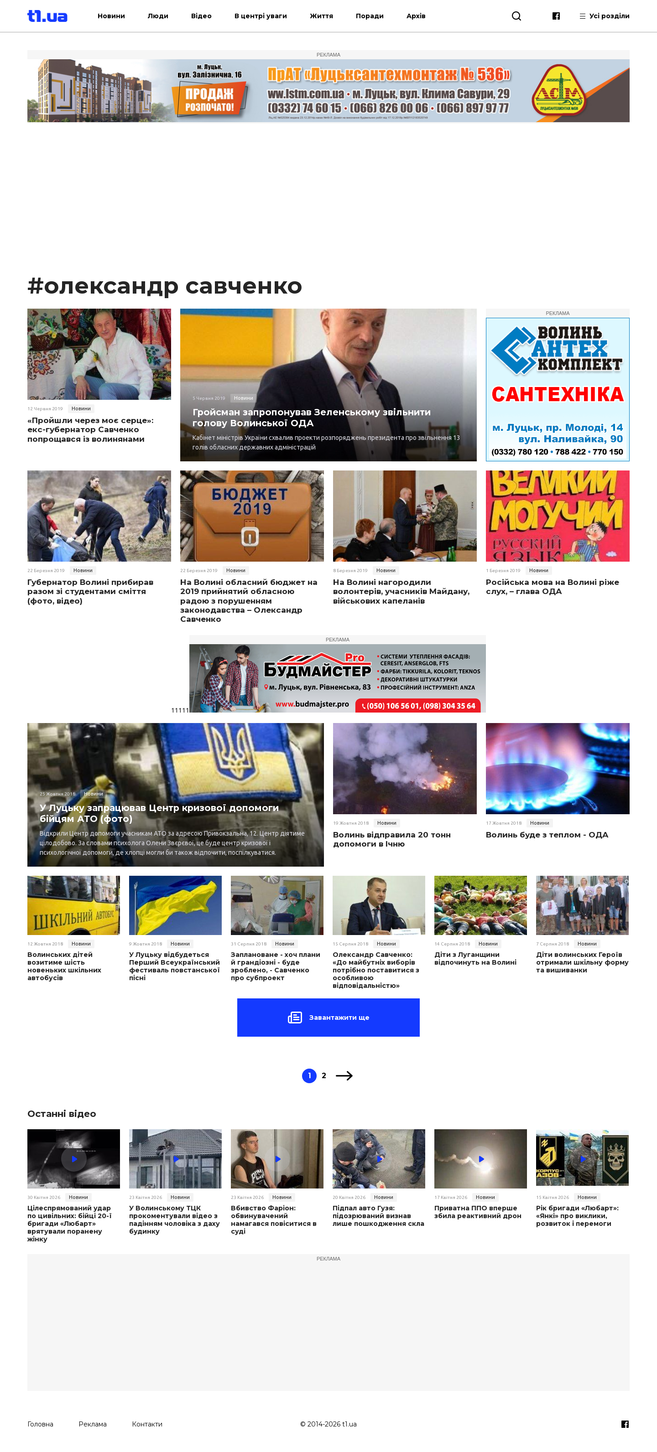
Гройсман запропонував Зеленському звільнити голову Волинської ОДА (314, 417)
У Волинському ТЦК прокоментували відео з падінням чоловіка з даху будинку (174, 1219)
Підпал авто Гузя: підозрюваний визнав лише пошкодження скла (378, 1215)
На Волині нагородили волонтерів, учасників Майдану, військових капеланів (401, 591)
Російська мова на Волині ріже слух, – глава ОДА (552, 587)
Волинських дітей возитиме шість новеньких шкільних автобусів (64, 966)
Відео (207, 16)
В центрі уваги (266, 16)
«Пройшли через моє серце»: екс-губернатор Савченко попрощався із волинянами (90, 430)
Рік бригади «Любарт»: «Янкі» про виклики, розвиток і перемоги (577, 1215)
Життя (327, 16)
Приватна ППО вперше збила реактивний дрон (477, 1211)
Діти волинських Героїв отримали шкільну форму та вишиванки (582, 962)
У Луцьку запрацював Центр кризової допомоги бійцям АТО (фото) (161, 813)
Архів (421, 16)
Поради (375, 16)
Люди (163, 16)
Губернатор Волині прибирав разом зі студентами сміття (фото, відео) (90, 591)
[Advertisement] (328, 202)
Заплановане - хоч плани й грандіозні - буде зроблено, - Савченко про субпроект (275, 966)
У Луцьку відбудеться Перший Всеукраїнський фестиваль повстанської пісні (174, 966)
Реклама (92, 1423)
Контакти (147, 1423)
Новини (116, 16)
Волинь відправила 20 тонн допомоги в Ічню (392, 839)
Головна (40, 1423)
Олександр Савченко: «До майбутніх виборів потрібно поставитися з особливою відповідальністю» (375, 970)
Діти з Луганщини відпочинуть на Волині (475, 958)
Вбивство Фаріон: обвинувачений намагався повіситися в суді (273, 1219)
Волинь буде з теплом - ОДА (547, 834)
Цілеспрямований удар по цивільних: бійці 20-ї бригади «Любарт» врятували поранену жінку (69, 1223)
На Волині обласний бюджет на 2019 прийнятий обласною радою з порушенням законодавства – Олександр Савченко (249, 601)
